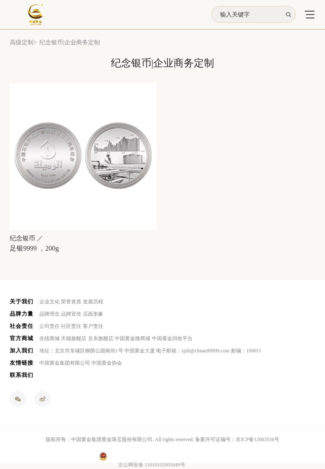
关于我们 (21, 301)
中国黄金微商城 (132, 338)
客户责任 (93, 326)
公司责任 (49, 326)
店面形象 (93, 314)
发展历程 (93, 302)
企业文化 (49, 302)
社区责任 (71, 326)
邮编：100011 (246, 351)
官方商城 (21, 338)
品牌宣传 (71, 314)
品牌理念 (49, 314)
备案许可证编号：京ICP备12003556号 (237, 439)
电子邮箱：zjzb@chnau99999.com (192, 351)
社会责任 (21, 326)
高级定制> (23, 42)
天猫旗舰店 (73, 338)
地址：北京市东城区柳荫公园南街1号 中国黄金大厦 (97, 351)
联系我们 (21, 375)
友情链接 (21, 363)
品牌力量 (21, 314)
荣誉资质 (71, 302)
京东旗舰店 (100, 338)
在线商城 (49, 338)
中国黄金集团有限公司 (64, 363)
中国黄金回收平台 (172, 338)
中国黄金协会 (106, 363)
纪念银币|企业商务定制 (69, 42)
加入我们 (21, 350)
